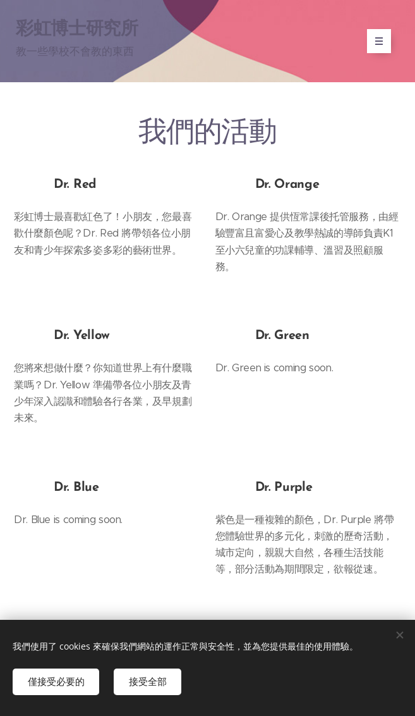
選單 (375, 41)
